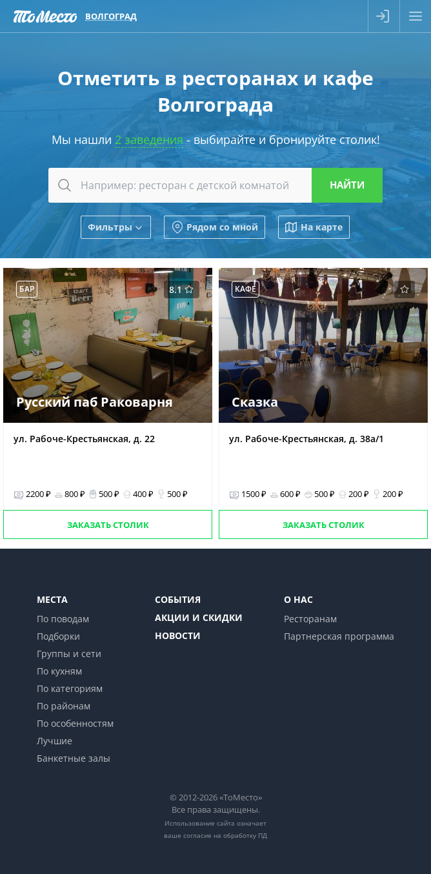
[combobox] (215, 185)
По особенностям (75, 723)
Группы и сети (69, 653)
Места (52, 599)
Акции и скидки (199, 617)
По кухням (59, 671)
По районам (63, 706)
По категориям (70, 688)
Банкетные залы (73, 758)
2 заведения (149, 139)
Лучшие (54, 741)
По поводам (63, 619)
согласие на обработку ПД (225, 835)
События (178, 599)
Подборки (58, 636)
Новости (178, 635)
